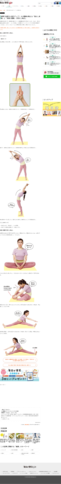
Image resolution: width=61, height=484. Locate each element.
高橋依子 (33, 453)
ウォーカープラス (6, 473)
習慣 (32, 449)
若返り (3, 453)
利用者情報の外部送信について (45, 471)
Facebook (55, 3)
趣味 (29, 6)
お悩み (40, 6)
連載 (52, 6)
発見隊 (58, 6)
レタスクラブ (15, 473)
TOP (3, 6)
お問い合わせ (5, 471)
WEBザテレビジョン (34, 473)
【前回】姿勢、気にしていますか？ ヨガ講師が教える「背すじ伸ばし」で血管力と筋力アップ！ (19, 28)
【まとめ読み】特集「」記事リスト (19, 365)
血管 (12, 453)
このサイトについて (32, 471)
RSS (60, 3)
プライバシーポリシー (21, 471)
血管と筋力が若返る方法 (25, 454)
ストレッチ (4, 449)
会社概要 (55, 471)
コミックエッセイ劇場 (45, 473)
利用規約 (12, 471)
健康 (9, 6)
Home (1, 10)
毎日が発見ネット (7, 3)
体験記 (34, 6)
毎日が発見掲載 (15, 449)
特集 (46, 6)
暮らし (23, 6)
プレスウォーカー (55, 473)
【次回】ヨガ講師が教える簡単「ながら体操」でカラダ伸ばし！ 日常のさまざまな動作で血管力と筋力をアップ (19, 360)
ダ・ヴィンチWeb (23, 473)
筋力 (22, 449)
